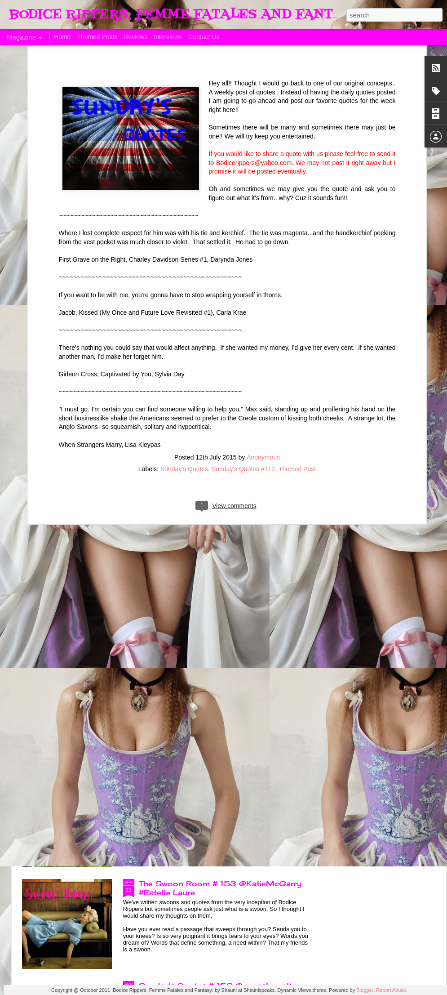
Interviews (168, 36)
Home (62, 36)
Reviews (135, 36)
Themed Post (297, 366)
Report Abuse (391, 990)
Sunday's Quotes (184, 366)
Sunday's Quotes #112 (243, 366)
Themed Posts (97, 36)
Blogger (364, 990)
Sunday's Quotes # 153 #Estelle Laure (215, 781)
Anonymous (263, 354)
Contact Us (203, 36)
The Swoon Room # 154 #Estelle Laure (217, 679)
